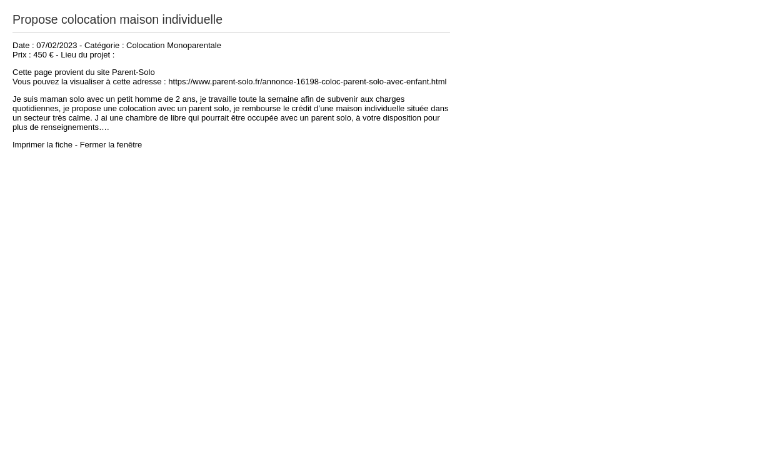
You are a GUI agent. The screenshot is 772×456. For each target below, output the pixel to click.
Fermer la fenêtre (111, 144)
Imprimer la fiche (43, 144)
